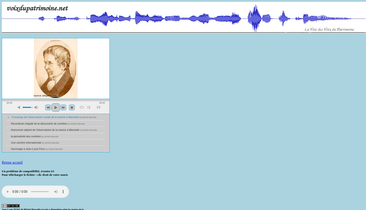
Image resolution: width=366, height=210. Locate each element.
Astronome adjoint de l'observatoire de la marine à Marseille (54, 130)
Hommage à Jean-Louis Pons (37, 149)
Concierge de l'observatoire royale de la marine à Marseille (54, 117)
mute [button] (20, 107)
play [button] (55, 107)
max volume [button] (36, 107)
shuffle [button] (88, 107)
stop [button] (72, 107)
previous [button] (48, 107)
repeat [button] (82, 107)
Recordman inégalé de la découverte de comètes (48, 123)
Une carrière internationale (35, 142)
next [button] (63, 107)
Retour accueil (12, 162)
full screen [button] (98, 107)
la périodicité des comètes (35, 136)
